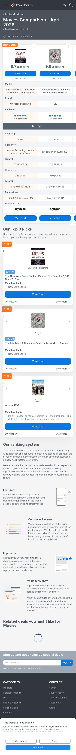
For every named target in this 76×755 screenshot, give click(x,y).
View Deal (20, 73)
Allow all (38, 747)
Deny (55, 741)
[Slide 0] (35, 332)
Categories (55, 702)
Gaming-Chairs (10, 707)
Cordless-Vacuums (13, 692)
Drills (5, 697)
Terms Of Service (58, 697)
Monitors (7, 687)
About (52, 707)
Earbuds (7, 712)
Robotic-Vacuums (12, 702)
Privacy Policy (56, 692)
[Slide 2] (40, 332)
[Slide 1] (38, 332)
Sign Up (67, 662)
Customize (21, 741)
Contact (53, 687)
